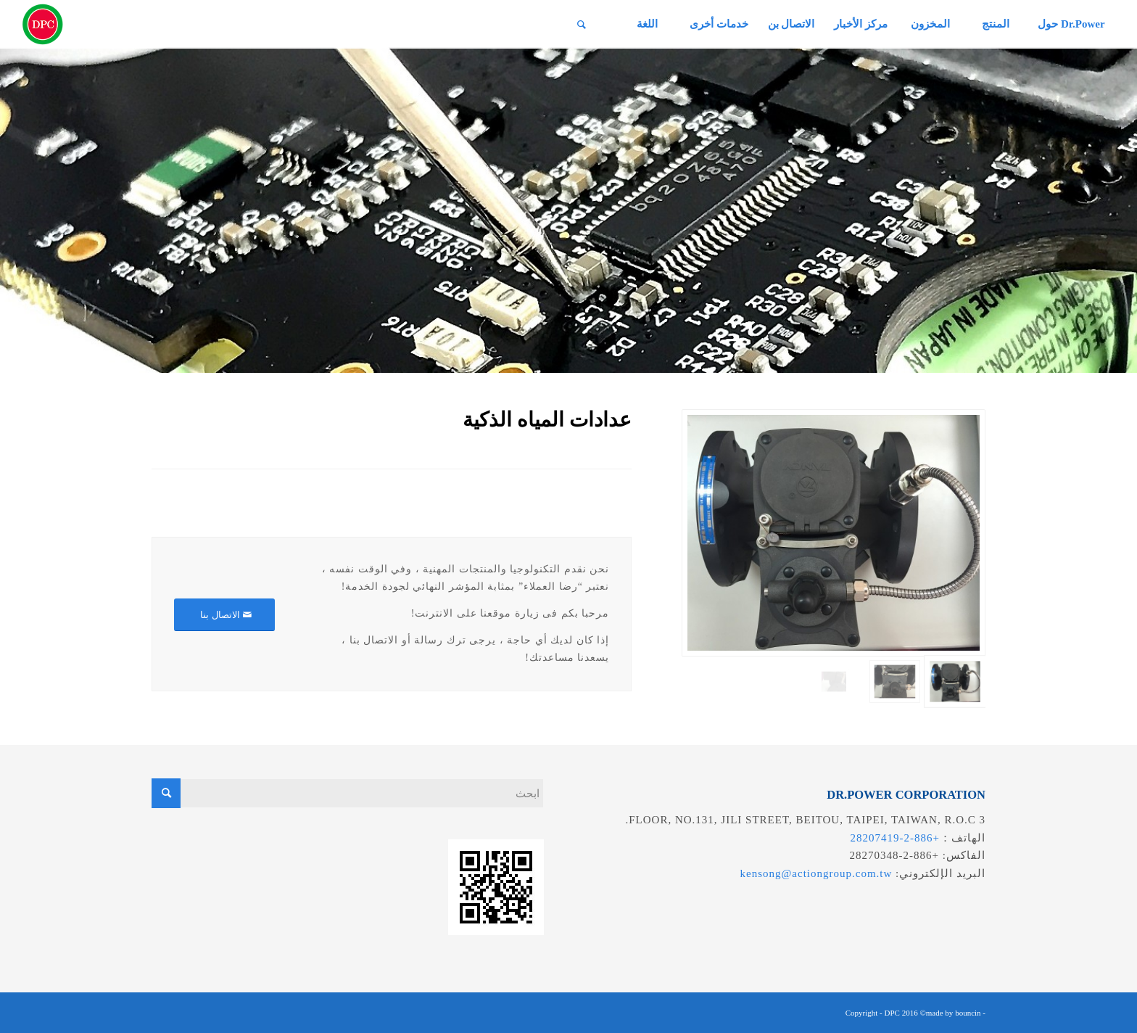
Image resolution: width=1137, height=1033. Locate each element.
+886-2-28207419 (895, 838)
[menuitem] (1071, 24)
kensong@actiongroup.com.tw (816, 873)
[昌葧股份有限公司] (42, 24)
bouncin (967, 1012)
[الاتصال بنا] (224, 614)
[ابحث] (581, 24)
